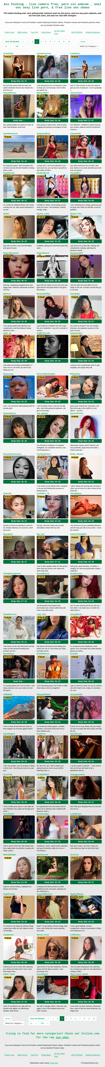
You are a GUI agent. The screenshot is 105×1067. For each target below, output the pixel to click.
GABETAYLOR (43, 333)
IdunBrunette (76, 573)
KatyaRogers (9, 734)
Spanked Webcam (92, 32)
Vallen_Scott (9, 974)
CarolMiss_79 (43, 493)
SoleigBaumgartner (12, 573)
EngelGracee (9, 894)
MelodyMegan (9, 854)
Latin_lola (41, 614)
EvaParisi (41, 734)
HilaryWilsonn (9, 93)
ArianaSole (8, 53)
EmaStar (74, 654)
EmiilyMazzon (43, 654)
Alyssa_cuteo (43, 214)
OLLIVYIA (7, 774)
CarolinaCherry (44, 454)
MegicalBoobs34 (10, 253)
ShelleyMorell (43, 173)
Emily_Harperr (76, 454)
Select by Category (88, 46)
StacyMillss (75, 173)
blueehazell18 (76, 253)
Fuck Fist (34, 32)
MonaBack (8, 534)
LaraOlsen (75, 53)
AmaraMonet (76, 614)
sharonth (7, 493)
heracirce (74, 854)
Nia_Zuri (40, 534)
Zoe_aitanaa (42, 413)
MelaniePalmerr (44, 694)
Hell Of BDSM (76, 32)
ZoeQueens (8, 935)
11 (6, 46)
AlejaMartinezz (10, 614)
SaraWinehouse (10, 133)
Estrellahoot (42, 974)
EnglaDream (8, 173)
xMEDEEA (8, 694)
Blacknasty (8, 374)
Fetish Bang (46, 32)
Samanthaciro (9, 413)
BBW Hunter (22, 32)
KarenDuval (8, 814)
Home (82, 41)
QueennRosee (76, 413)
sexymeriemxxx (44, 53)
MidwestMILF (43, 93)
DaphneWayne (76, 894)
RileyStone (75, 374)
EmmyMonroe (43, 573)
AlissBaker (75, 294)
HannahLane (76, 734)
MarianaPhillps (43, 294)
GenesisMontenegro (46, 374)
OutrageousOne (77, 774)
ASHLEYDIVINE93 (78, 534)
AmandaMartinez (44, 894)
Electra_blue (76, 214)
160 (17, 46)
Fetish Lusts (9, 32)
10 (69, 41)
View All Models (12, 41)
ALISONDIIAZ (43, 774)
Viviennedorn (76, 93)
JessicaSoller (76, 694)
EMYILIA (7, 294)
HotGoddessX (43, 253)
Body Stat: (19, 81)
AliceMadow (75, 493)
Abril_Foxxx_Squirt (79, 974)
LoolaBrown (75, 814)
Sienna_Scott (43, 935)
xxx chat (62, 1037)
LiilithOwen (75, 935)
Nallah (6, 214)
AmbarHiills (75, 133)
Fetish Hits (54, 1063)
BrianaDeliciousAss (12, 454)
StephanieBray (43, 133)
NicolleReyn (8, 654)
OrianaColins (76, 333)
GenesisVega (43, 814)
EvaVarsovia (42, 854)
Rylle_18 (7, 333)
